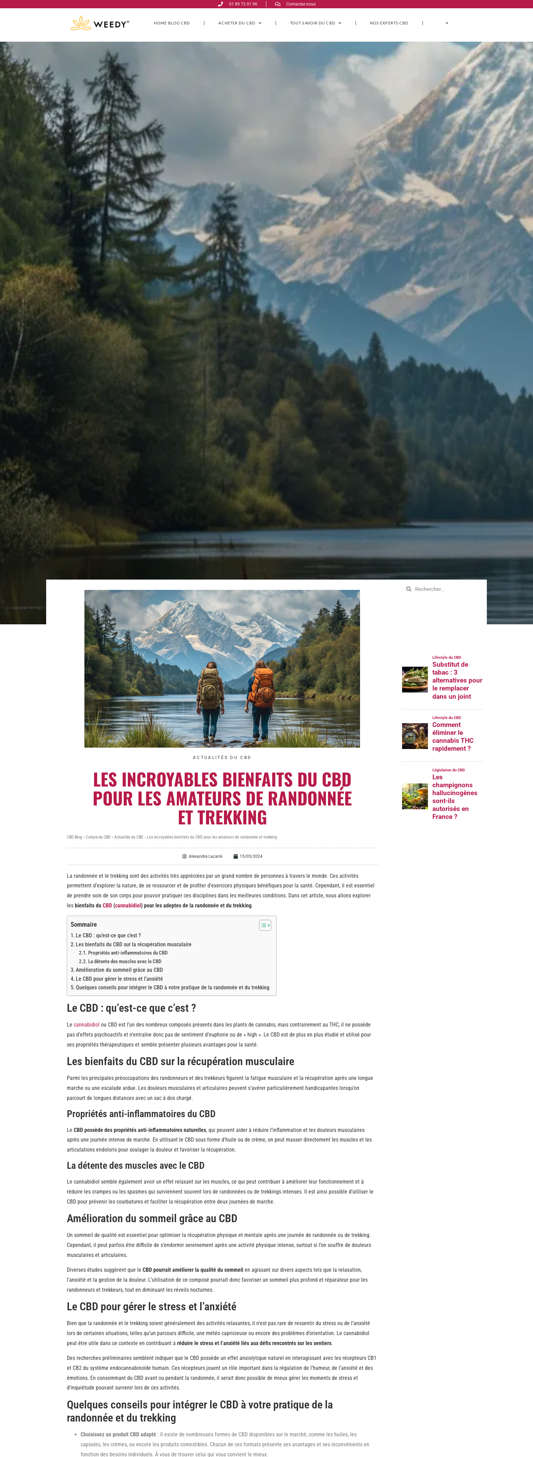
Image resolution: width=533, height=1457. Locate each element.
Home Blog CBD (172, 23)
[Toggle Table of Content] (261, 925)
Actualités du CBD (222, 757)
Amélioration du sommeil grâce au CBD (119, 970)
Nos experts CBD (389, 23)
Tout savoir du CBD (315, 23)
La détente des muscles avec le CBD (125, 961)
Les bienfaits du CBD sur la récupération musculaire (134, 944)
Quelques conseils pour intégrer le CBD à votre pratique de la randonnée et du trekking (172, 987)
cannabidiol (128, 905)
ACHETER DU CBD (240, 23)
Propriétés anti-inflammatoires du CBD (128, 953)
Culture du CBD (98, 837)
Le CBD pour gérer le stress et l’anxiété (119, 979)
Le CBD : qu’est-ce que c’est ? (108, 935)
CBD (107, 905)
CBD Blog (74, 837)
